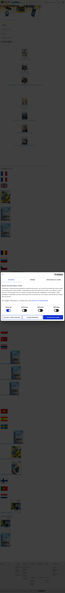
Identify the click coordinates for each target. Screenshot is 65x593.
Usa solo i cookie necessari (12, 317)
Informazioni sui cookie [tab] (54, 279)
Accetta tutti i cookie (53, 317)
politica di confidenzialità (40, 300)
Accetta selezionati (32, 317)
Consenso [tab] (11, 279)
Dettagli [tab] (32, 279)
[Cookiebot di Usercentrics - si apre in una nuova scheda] (55, 275)
